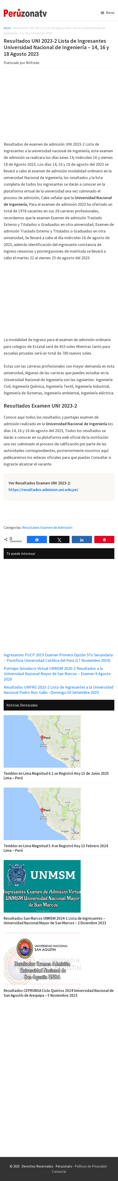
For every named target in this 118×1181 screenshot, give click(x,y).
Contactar (59, 1171)
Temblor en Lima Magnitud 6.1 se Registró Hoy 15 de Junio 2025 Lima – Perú (56, 775)
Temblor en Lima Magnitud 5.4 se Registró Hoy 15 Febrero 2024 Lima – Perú (56, 848)
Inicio (7, 28)
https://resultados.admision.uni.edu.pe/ (43, 489)
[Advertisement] (59, 105)
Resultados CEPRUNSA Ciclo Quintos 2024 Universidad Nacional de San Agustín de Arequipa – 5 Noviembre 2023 (59, 993)
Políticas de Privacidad (90, 1166)
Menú (110, 12)
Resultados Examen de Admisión (47, 527)
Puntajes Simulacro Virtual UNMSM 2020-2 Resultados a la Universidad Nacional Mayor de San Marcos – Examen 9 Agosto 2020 (57, 674)
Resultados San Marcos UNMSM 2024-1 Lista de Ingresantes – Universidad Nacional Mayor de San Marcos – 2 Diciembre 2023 (55, 920)
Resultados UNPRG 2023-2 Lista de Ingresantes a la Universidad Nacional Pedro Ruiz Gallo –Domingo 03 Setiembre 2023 (58, 689)
